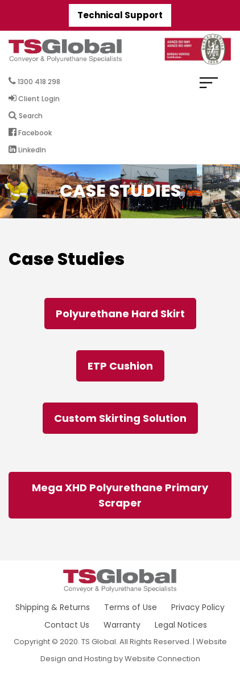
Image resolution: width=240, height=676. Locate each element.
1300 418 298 (34, 81)
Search (26, 115)
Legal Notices (181, 625)
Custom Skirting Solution (120, 418)
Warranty (122, 625)
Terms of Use (130, 607)
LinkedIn (27, 149)
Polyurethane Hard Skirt (120, 313)
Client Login (34, 98)
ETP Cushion (120, 366)
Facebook (30, 132)
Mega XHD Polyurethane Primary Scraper (120, 495)
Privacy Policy (198, 607)
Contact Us (66, 625)
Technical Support (120, 15)
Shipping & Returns (52, 607)
